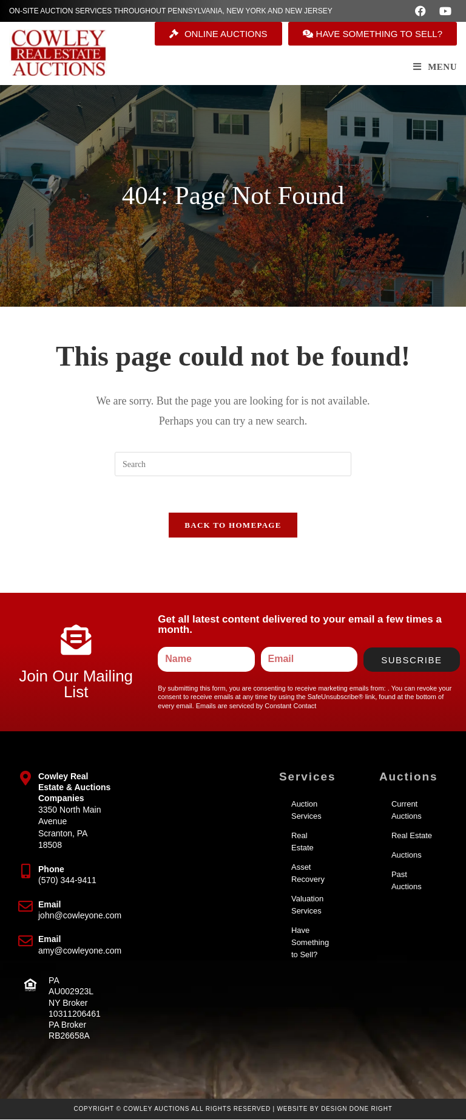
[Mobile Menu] (435, 67)
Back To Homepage (232, 525)
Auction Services (306, 810)
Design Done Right (357, 1109)
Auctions (406, 855)
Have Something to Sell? (310, 943)
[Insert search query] (233, 464)
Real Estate (302, 842)
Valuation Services (307, 905)
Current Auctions (406, 810)
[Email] (25, 907)
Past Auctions (406, 881)
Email (49, 905)
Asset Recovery (308, 873)
